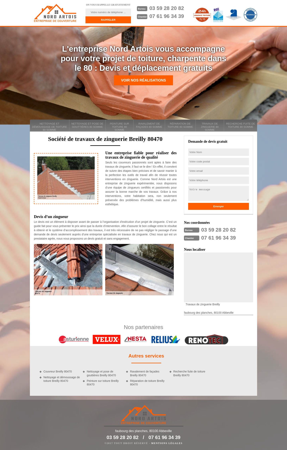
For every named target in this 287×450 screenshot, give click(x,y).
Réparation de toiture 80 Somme (180, 125)
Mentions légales (167, 443)
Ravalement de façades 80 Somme (149, 125)
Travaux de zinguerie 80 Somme (210, 126)
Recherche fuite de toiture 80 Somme (240, 125)
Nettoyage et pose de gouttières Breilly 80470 (101, 373)
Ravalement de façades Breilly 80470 (144, 373)
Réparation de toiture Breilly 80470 (147, 382)
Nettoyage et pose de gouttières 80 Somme (87, 125)
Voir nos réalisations (143, 80)
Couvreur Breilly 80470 (57, 371)
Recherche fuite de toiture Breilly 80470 (189, 373)
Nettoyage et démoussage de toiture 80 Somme (49, 126)
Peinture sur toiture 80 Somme (119, 126)
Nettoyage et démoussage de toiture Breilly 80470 (61, 379)
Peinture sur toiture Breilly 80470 (103, 382)
